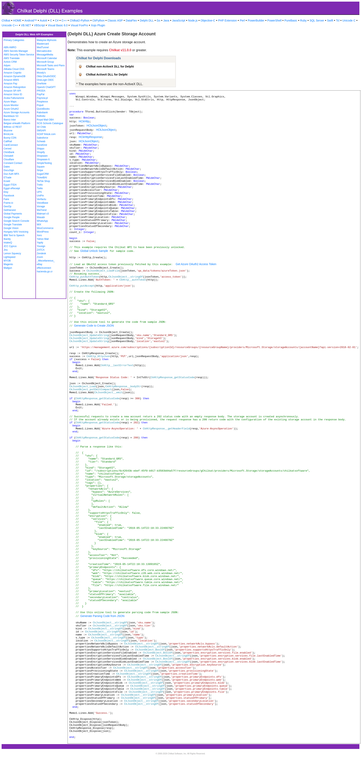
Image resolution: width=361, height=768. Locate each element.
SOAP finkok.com (46, 134)
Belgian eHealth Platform (17, 123)
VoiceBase (42, 202)
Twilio (40, 188)
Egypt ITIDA (10, 184)
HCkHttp (84, 121)
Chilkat (6, 20)
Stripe (40, 170)
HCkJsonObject (96, 125)
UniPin (40, 195)
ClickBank (9, 152)
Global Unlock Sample (94, 250)
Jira (5, 249)
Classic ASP (115, 20)
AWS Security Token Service (19, 54)
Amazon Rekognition (15, 87)
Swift (330, 20)
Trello (40, 184)
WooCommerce (45, 228)
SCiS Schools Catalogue (50, 123)
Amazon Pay (10, 83)
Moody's (41, 72)
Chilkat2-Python (80, 20)
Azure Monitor (11, 105)
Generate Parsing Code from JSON (102, 616)
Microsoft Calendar (47, 58)
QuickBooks (43, 108)
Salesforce (42, 137)
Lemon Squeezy (12, 253)
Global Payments (13, 213)
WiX (39, 224)
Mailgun (8, 268)
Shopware (42, 155)
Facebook (9, 195)
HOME (17, 20)
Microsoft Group (45, 61)
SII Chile (41, 127)
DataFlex (131, 20)
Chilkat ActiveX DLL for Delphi (106, 74)
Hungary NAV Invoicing (16, 231)
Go (158, 20)
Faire (6, 199)
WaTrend (42, 210)
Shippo (40, 148)
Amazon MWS (11, 80)
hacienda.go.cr (45, 271)
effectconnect (44, 268)
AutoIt (43, 20)
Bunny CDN (10, 137)
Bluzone (8, 130)
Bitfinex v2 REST (13, 127)
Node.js (192, 20)
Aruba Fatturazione (14, 98)
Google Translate (13, 224)
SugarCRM (43, 174)
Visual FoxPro (79, 25)
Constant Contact (13, 163)
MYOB (7, 260)
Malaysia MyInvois (47, 40)
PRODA (41, 90)
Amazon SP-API (12, 90)
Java (166, 20)
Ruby (303, 20)
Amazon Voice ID (13, 94)
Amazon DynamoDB (14, 76)
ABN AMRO (10, 47)
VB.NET (26, 25)
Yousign (41, 246)
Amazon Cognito (12, 72)
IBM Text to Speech (14, 235)
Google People (11, 217)
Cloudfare (9, 159)
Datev (7, 166)
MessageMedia (45, 54)
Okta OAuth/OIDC (46, 76)
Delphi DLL (147, 20)
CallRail (8, 141)
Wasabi (41, 217)
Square (41, 166)
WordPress (43, 231)
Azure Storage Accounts (16, 112)
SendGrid (42, 145)
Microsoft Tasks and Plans (51, 65)
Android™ (30, 20)
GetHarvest (10, 210)
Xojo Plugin (98, 25)
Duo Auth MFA (11, 174)
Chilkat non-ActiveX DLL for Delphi (110, 66)
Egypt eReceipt (12, 188)
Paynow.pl (42, 98)
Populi (40, 105)
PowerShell (274, 20)
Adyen (7, 65)
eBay (39, 264)
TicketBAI (42, 177)
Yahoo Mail (43, 239)
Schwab (41, 141)
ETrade (7, 177)
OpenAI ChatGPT (46, 87)
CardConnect (11, 145)
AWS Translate (12, 58)
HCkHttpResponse (90, 137)
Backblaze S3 (11, 116)
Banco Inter (10, 119)
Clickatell (8, 155)
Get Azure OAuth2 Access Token (196, 264)
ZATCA (40, 249)
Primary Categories (14, 40)
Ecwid (7, 181)
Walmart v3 (43, 213)
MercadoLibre (44, 51)
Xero (39, 235)
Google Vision (11, 228)
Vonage (41, 206)
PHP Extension (227, 20)
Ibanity (7, 239)
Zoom (40, 257)
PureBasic (290, 20)
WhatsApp (42, 221)
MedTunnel (43, 47)
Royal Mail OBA (45, 119)
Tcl (337, 20)
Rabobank (42, 112)
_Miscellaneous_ (46, 260)
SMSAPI (41, 130)
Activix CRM (10, 61)
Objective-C (207, 20)
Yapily (40, 242)
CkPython (98, 20)
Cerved (7, 148)
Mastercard (43, 43)
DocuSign (9, 170)
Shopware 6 (43, 159)
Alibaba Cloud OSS (14, 69)
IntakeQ (8, 242)
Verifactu (41, 199)
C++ (64, 20)
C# (57, 20)
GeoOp (7, 206)
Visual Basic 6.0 (58, 25)
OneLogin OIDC (45, 80)
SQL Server (316, 20)
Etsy (6, 192)
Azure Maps (10, 101)
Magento (8, 264)
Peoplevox (42, 101)
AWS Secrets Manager (16, 51)
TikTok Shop (43, 181)
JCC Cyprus (10, 246)
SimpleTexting (44, 163)
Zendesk (41, 253)
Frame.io (8, 202)
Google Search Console (16, 221)
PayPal (40, 94)
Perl (242, 20)
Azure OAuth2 (11, 108)
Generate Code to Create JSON (94, 325)
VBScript (39, 25)
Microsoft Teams (45, 69)
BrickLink (8, 134)
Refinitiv (41, 116)
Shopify (41, 152)
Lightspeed (9, 257)
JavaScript (178, 20)
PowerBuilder (256, 20)
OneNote (42, 83)
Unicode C (348, 20)
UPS (39, 192)
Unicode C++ (10, 25)
